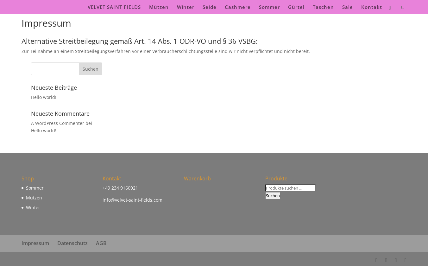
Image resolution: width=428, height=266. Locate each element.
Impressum (35, 243)
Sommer (269, 7)
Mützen (159, 7)
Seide (210, 7)
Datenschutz (72, 243)
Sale (347, 7)
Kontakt (371, 7)
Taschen (323, 7)
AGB (101, 243)
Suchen (273, 195)
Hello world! (43, 97)
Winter (185, 7)
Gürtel (296, 7)
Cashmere (238, 7)
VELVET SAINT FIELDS (114, 7)
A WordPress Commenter (57, 123)
